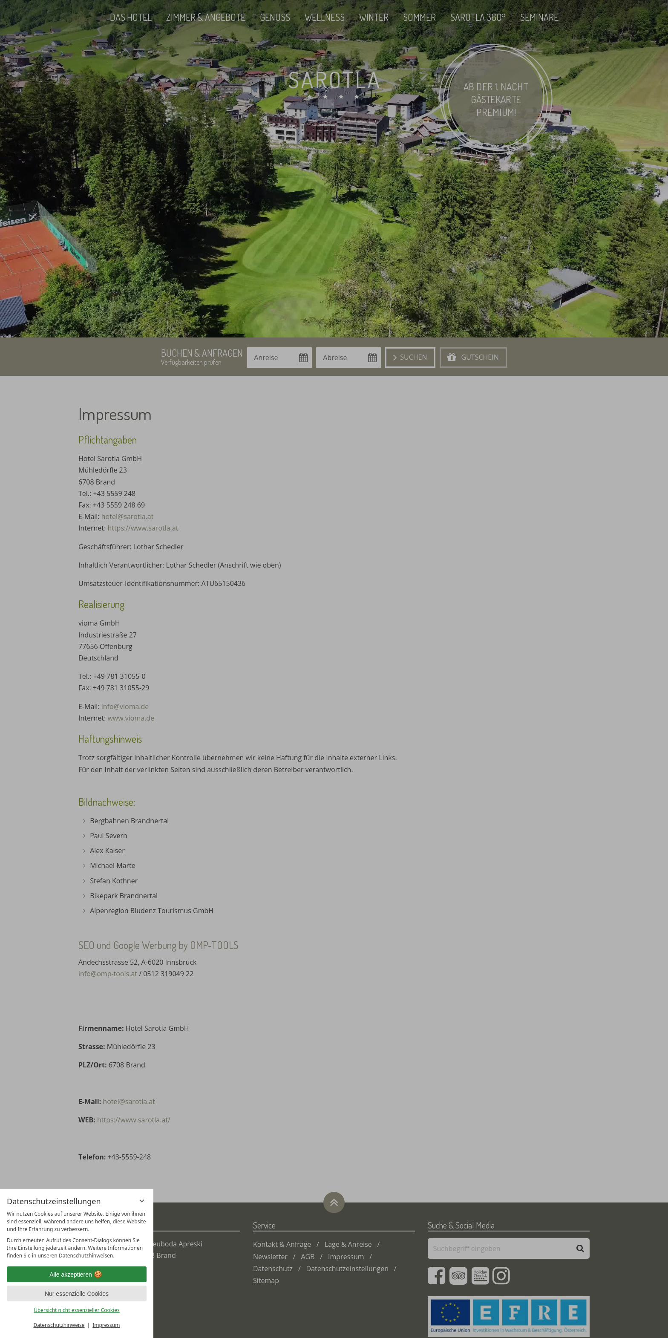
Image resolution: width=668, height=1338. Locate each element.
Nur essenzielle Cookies (77, 1293)
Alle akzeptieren (76, 1274)
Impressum (106, 1325)
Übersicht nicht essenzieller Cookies (77, 1310)
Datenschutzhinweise (59, 1325)
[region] (77, 1235)
